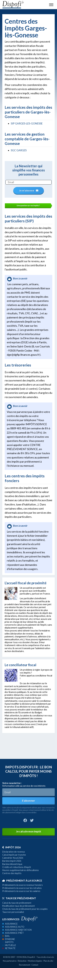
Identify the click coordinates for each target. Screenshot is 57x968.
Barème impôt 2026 (11, 861)
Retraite (9, 948)
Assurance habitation (17, 929)
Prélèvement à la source (22, 880)
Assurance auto (13, 926)
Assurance (10, 923)
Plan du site (48, 961)
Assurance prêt (13, 933)
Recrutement (24, 965)
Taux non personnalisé (13, 912)
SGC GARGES (19, 150)
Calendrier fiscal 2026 (12, 858)
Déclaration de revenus (13, 851)
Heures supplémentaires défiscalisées (20, 870)
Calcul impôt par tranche (14, 854)
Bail (6, 936)
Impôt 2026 (11, 847)
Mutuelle (9, 945)
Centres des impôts (11, 873)
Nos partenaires (9, 961)
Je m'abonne (28, 190)
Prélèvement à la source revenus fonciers (22, 885)
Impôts (8, 942)
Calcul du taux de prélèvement (16, 903)
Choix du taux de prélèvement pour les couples (25, 909)
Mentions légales (35, 961)
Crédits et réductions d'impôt (16, 867)
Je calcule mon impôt (28, 831)
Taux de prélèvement (19, 898)
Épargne (8, 939)
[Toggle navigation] (51, 4)
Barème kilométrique (12, 864)
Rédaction (22, 961)
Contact (34, 965)
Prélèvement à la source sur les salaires (21, 891)
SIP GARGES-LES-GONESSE (27, 123)
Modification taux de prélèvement (18, 906)
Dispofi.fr (31, 957)
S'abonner (28, 800)
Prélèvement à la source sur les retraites (22, 888)
